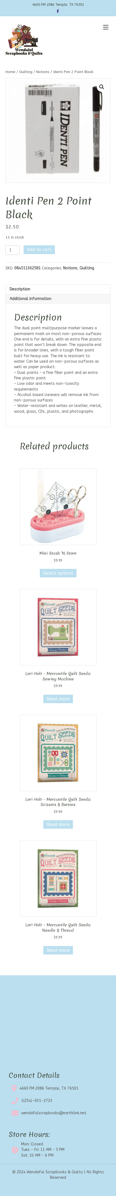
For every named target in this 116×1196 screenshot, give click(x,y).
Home (10, 72)
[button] (102, 87)
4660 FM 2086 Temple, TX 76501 (48, 1088)
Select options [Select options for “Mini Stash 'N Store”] (58, 573)
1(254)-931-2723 (36, 1100)
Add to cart (39, 249)
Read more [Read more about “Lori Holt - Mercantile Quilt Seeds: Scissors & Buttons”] (58, 824)
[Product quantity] (12, 250)
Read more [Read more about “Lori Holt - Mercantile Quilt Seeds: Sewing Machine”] (58, 699)
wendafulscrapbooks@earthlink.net (53, 1113)
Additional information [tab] (30, 298)
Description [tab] (20, 289)
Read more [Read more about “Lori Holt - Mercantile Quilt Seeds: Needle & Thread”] (58, 950)
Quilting (25, 72)
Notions (42, 72)
